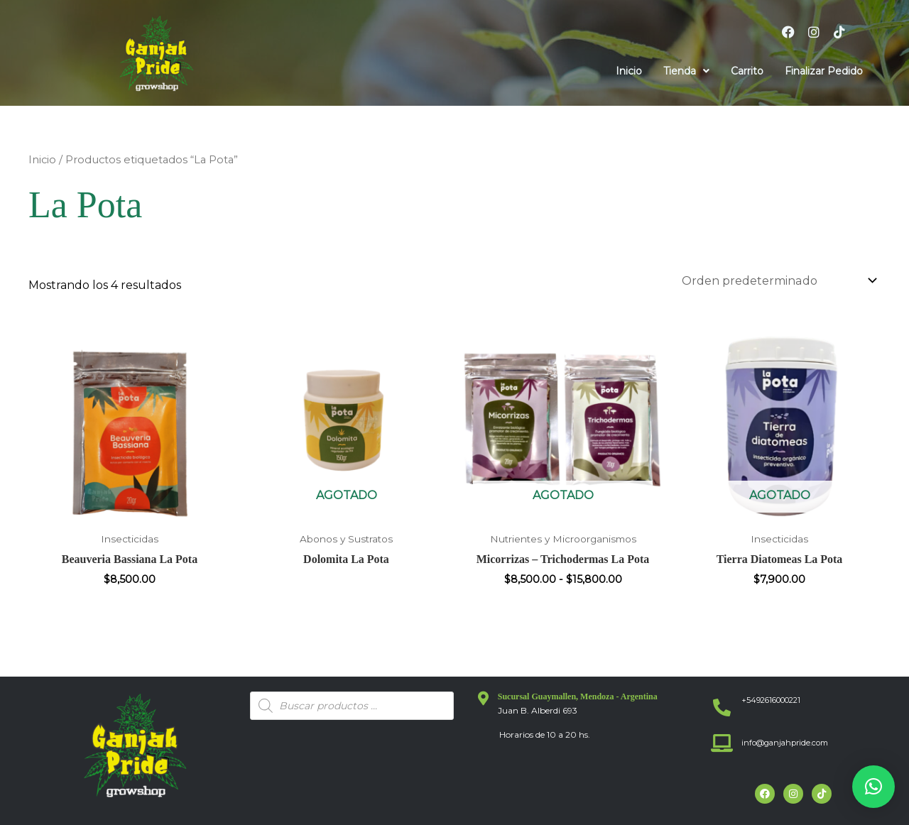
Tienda (686, 71)
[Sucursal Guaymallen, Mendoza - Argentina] (484, 699)
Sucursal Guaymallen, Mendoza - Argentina (578, 696)
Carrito (747, 71)
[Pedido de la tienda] (778, 280)
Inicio (629, 71)
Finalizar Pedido (824, 71)
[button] (686, 71)
